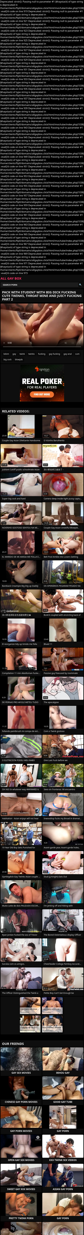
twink (22, 353)
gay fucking (54, 353)
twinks (31, 353)
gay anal (68, 353)
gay (14, 353)
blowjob (19, 359)
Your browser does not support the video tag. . (42, 327)
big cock (7, 359)
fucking (41, 353)
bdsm (6, 353)
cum (77, 353)
